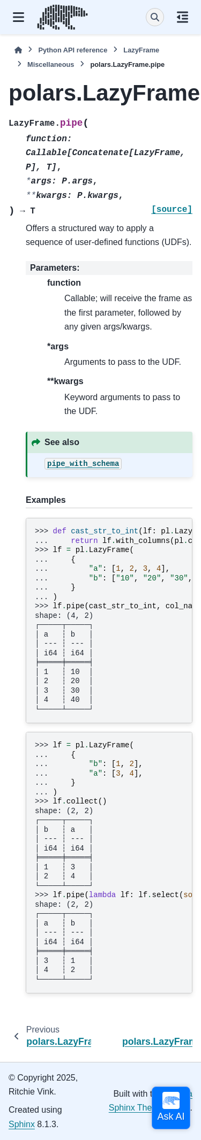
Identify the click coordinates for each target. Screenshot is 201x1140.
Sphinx (22, 1124)
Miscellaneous (50, 64)
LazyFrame (141, 50)
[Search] (155, 17)
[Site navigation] (18, 17)
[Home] (18, 50)
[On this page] (182, 17)
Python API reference (72, 50)
